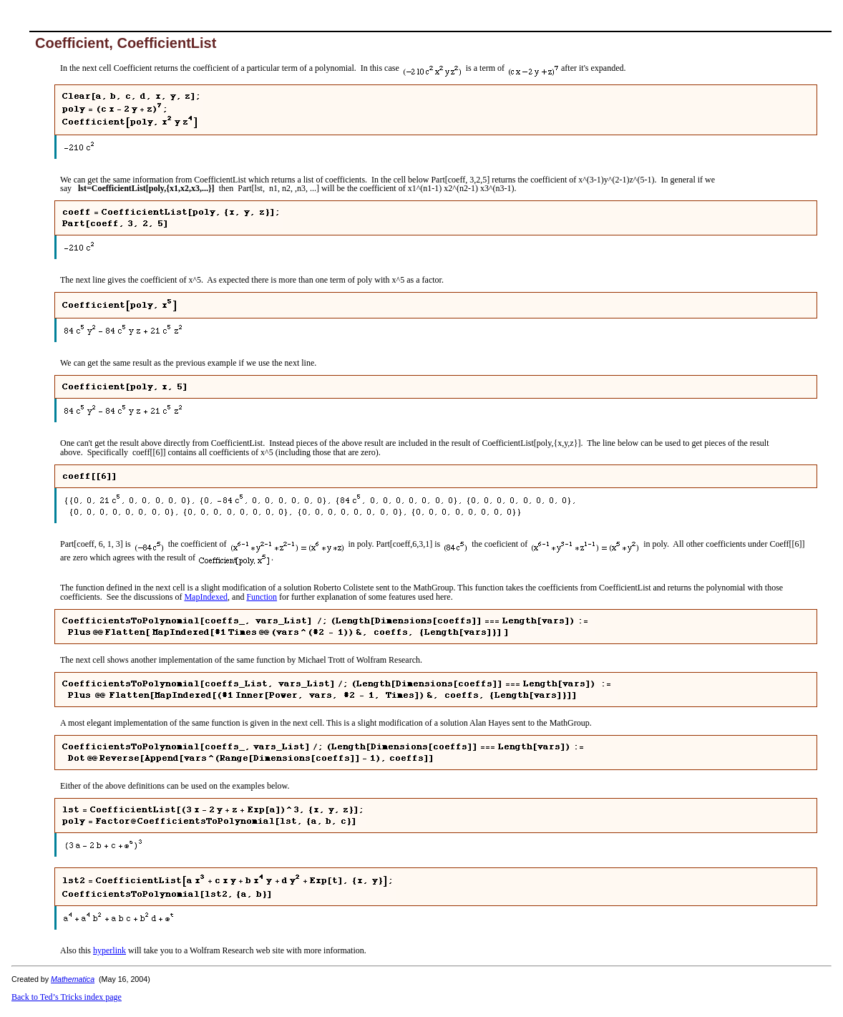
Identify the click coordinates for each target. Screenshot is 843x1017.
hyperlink (109, 950)
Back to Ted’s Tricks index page (66, 997)
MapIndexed (206, 597)
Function (261, 597)
